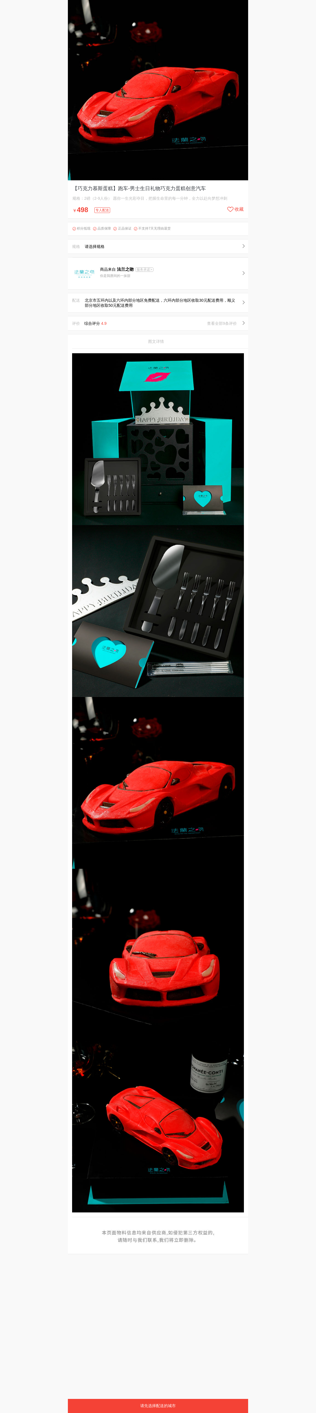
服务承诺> (144, 270)
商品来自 (117, 269)
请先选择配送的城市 (158, 1405)
